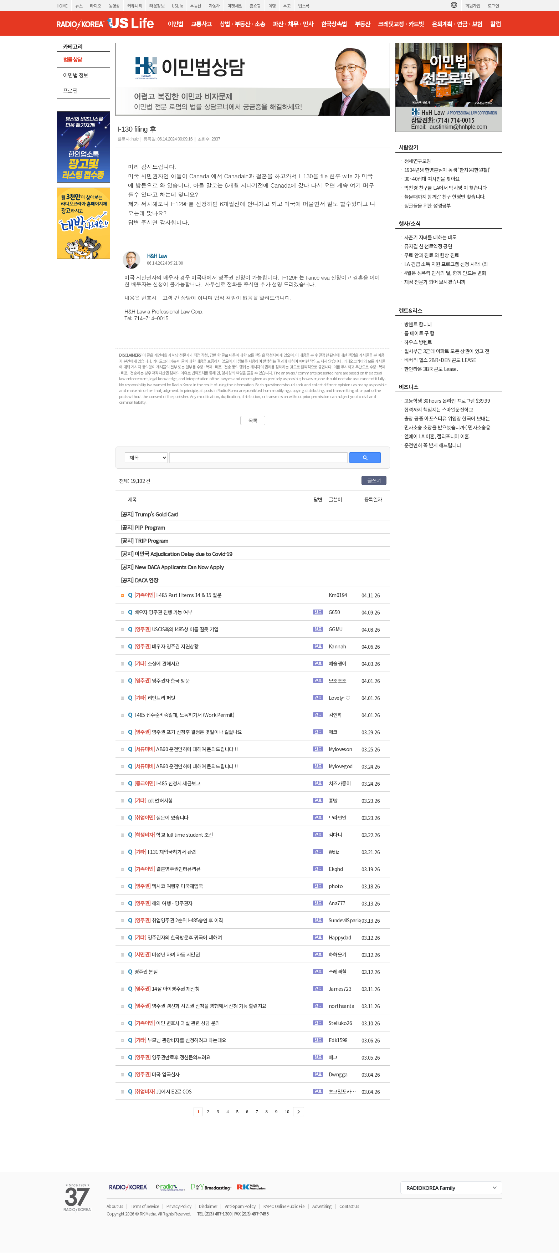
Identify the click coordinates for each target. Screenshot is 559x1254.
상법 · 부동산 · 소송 (242, 24)
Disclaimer (208, 1206)
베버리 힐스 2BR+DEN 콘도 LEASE (440, 359)
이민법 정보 (75, 75)
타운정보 (156, 5)
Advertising (321, 1206)
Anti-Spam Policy (240, 1206)
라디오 (95, 5)
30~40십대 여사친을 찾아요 (432, 178)
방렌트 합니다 (418, 324)
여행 (272, 5)
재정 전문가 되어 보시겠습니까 (434, 281)
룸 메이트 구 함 (419, 333)
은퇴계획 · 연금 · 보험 (457, 24)
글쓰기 (374, 480)
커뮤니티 (134, 5)
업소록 (303, 5)
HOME (62, 5)
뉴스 (79, 5)
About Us (115, 1206)
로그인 (493, 5)
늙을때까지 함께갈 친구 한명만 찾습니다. (445, 196)
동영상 (114, 5)
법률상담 (72, 59)
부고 (287, 5)
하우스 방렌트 (418, 342)
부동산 (195, 5)
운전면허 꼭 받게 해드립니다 (432, 445)
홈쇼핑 (255, 5)
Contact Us (349, 1206)
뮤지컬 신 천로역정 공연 (428, 246)
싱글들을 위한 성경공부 (427, 205)
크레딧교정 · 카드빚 (401, 24)
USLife (177, 5)
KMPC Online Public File (283, 1206)
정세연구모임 (417, 160)
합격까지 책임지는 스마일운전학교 (438, 409)
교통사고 (201, 24)
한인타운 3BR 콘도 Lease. (431, 368)
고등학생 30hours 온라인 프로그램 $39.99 (447, 400)
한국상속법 (334, 24)
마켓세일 (234, 5)
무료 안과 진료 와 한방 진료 (431, 255)
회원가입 (472, 5)
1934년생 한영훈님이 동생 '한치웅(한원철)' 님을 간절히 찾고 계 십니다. (447, 173)
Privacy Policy (178, 1206)
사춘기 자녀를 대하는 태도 (430, 237)
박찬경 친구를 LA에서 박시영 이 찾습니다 (445, 187)
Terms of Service (145, 1206)
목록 (253, 420)
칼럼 (495, 24)
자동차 (214, 5)
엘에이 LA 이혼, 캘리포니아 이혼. (437, 436)
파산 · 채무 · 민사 (293, 24)
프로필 (70, 90)
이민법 (175, 24)
